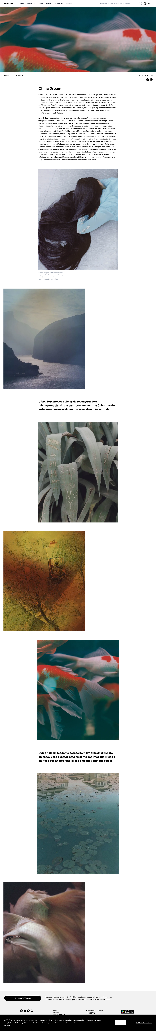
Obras (41, 3)
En (152, 3)
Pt (149, 3)
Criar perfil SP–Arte (23, 998)
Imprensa (56, 1013)
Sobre (55, 1010)
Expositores (31, 3)
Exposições (59, 3)
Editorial (69, 3)
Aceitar (120, 1023)
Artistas (48, 3)
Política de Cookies (144, 1023)
